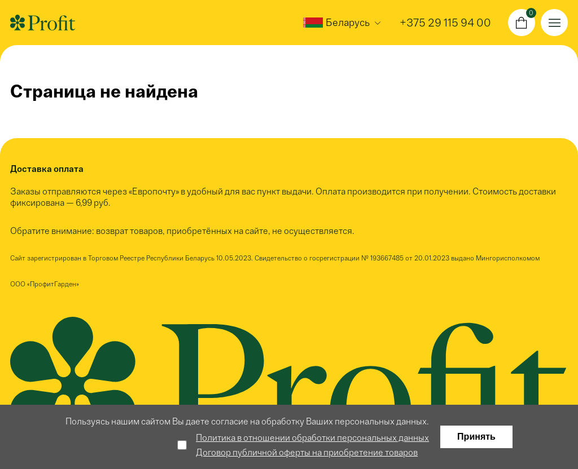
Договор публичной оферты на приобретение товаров (307, 452)
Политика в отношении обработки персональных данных (312, 437)
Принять (476, 436)
